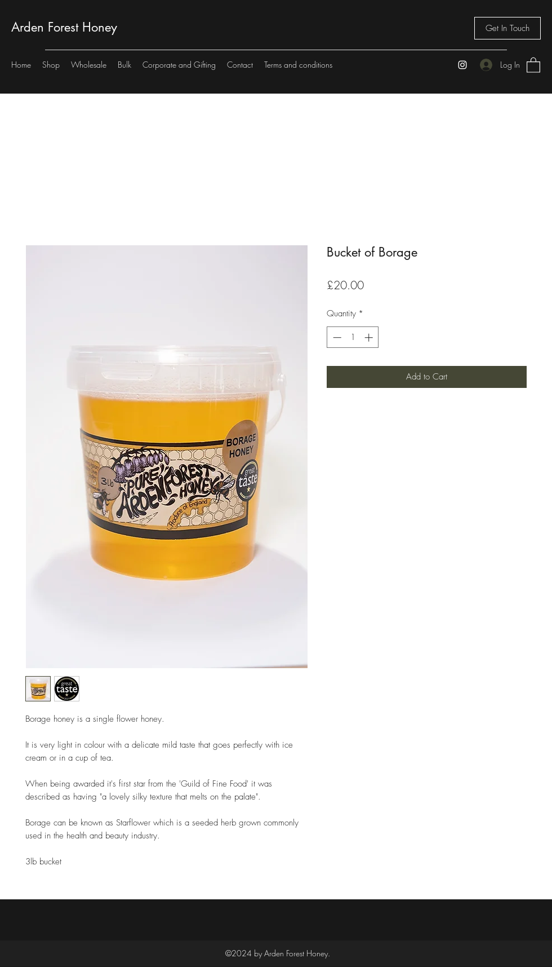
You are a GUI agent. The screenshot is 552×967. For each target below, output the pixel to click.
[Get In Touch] (507, 28)
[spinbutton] (353, 337)
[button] (533, 64)
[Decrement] (336, 337)
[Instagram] (462, 64)
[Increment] (369, 337)
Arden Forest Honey (64, 27)
